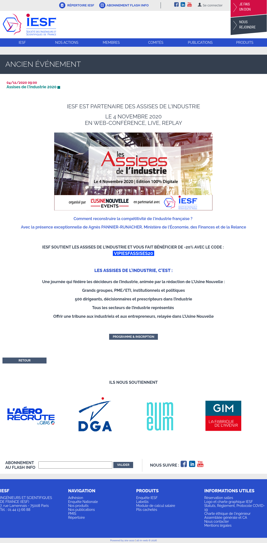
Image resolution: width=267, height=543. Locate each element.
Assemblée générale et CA (225, 518)
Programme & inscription (133, 337)
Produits (244, 43)
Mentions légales (217, 525)
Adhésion (75, 498)
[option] (37, 416)
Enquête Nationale (83, 502)
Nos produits (78, 506)
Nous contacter (216, 521)
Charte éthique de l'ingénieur (227, 514)
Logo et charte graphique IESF (228, 502)
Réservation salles (218, 498)
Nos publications (81, 510)
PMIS (72, 514)
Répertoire (76, 518)
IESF (22, 43)
